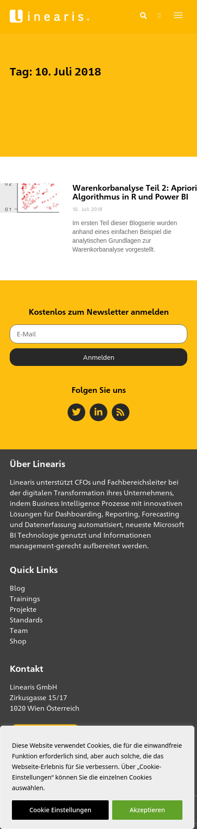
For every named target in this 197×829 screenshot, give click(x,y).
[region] (97, 777)
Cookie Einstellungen (60, 810)
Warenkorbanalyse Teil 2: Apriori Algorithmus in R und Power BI (134, 192)
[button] (143, 16)
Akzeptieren (147, 810)
